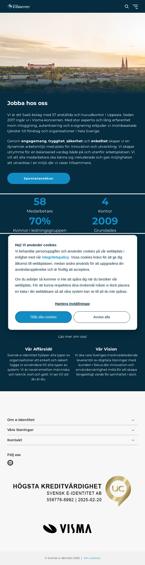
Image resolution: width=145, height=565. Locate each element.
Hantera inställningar (72, 304)
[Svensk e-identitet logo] (18, 6)
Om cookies (92, 558)
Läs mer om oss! (72, 336)
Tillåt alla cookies (43, 317)
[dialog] (72, 282)
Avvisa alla (101, 317)
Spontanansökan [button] (38, 178)
